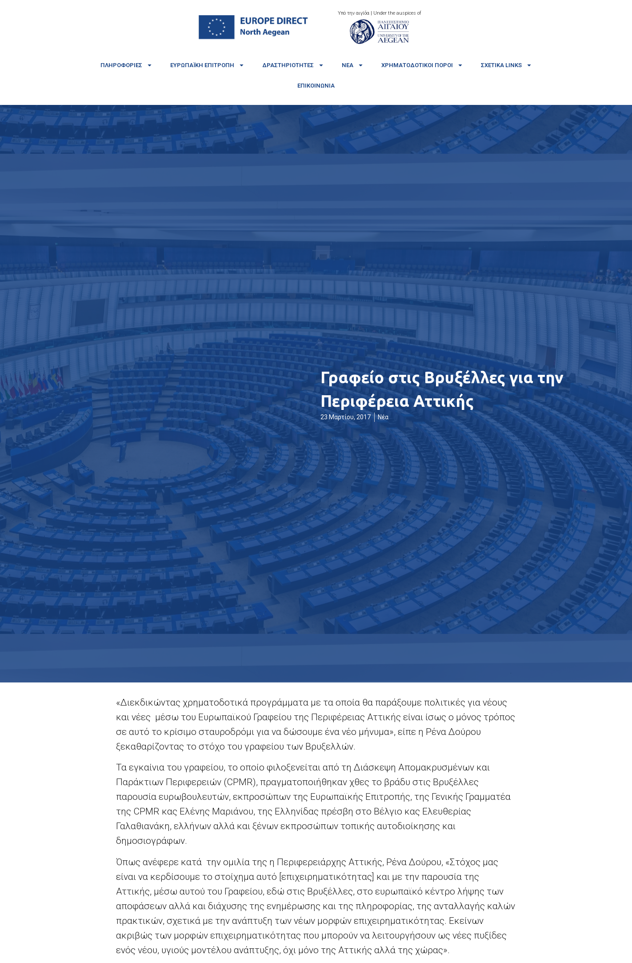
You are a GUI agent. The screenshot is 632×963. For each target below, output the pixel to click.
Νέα (353, 65)
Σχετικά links (506, 65)
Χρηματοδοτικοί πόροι (422, 65)
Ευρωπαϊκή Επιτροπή (207, 65)
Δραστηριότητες (293, 65)
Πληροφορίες (126, 65)
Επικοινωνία (316, 85)
